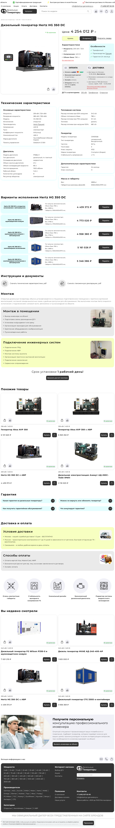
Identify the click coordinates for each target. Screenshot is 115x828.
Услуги (24, 6)
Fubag (39, 794)
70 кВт (13, 773)
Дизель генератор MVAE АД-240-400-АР (80, 651)
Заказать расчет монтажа (57, 378)
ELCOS (19, 791)
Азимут (21, 796)
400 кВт (23, 776)
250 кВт (18, 19)
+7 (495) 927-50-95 (107, 6)
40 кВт (38, 770)
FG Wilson (7, 796)
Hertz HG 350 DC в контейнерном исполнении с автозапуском (14, 261)
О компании (6, 6)
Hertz (39, 791)
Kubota (21, 794)
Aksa (33, 794)
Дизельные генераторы (8, 19)
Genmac (7, 791)
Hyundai (39, 796)
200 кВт (7, 776)
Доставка (33, 6)
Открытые (104, 92)
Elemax (14, 794)
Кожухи (28, 808)
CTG (14, 799)
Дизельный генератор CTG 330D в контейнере (84, 699)
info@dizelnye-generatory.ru (82, 6)
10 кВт (12, 770)
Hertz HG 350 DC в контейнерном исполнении (14, 247)
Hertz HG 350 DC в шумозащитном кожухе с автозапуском (14, 234)
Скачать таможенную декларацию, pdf (84, 283)
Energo (6, 794)
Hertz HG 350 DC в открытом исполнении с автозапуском (14, 207)
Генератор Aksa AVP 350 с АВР (75, 430)
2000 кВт (39, 779)
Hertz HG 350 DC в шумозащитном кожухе (14, 220)
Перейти (105, 207)
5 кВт (6, 770)
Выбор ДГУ (59, 770)
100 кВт (34, 773)
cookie (5, 824)
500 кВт (31, 776)
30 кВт (31, 770)
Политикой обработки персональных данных (22, 824)
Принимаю (88, 823)
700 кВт (7, 779)
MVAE (45, 791)
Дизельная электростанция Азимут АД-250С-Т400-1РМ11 (83, 476)
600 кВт (39, 776)
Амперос (7, 799)
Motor (33, 791)
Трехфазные (93, 92)
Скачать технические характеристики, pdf (28, 283)
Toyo (28, 794)
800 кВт (15, 779)
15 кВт (18, 770)
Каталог (28, 11)
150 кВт (42, 773)
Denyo (46, 796)
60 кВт (6, 773)
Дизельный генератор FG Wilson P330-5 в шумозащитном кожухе (24, 652)
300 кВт (15, 776)
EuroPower (30, 796)
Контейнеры (19, 808)
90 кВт (27, 773)
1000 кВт (31, 779)
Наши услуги (60, 800)
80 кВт (20, 773)
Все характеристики (68, 60)
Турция (109, 53)
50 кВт (45, 770)
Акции (16, 6)
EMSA (26, 791)
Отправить (80, 778)
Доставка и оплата (62, 797)
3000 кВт (7, 782)
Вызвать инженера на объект (65, 744)
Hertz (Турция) (38, 124)
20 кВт (25, 770)
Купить (70, 38)
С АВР (35, 808)
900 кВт (23, 779)
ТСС (14, 796)
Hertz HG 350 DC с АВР (13, 475)
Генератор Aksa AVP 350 (14, 430)
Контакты (43, 6)
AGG (13, 791)
